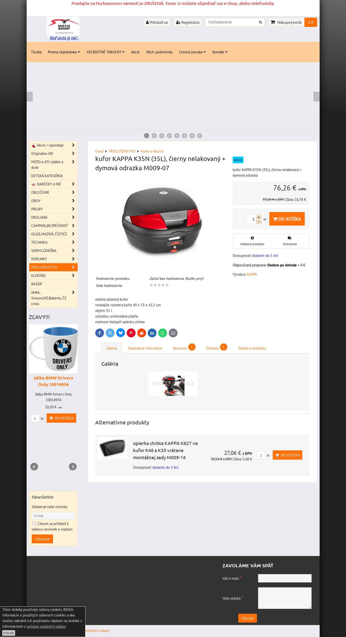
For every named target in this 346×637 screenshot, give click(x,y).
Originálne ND (54, 153)
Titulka (36, 51)
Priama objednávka (64, 51)
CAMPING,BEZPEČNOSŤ (54, 226)
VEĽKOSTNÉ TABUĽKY (106, 51)
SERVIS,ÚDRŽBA (54, 251)
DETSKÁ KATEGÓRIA (47, 175)
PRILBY (54, 209)
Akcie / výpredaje (54, 145)
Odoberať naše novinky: (50, 506)
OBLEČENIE (54, 192)
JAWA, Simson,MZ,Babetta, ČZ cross (54, 298)
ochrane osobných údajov (46, 626)
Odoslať (268, 618)
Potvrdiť (8, 633)
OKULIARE (54, 217)
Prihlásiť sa (157, 22)
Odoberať (42, 538)
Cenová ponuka (192, 51)
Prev (34, 467)
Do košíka (287, 219)
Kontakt (220, 51)
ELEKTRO (54, 276)
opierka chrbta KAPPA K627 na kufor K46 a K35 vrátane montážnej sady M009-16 (165, 450)
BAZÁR (36, 283)
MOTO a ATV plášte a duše (54, 164)
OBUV (54, 201)
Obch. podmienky (159, 51)
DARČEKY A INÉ (54, 184)
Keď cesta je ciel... (64, 38)
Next (73, 467)
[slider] (159, 285)
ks (263, 455)
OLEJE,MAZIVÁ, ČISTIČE (54, 234)
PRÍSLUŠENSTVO (54, 267)
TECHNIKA (54, 242)
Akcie (135, 51)
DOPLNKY (54, 259)
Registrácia (187, 22)
